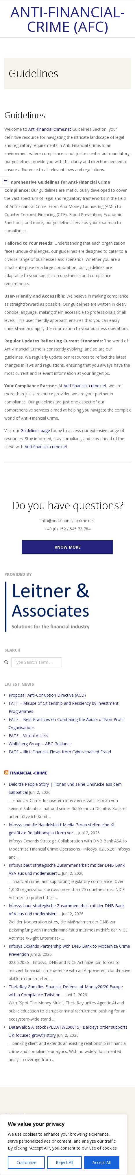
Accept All (102, 1162)
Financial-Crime (28, 773)
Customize (26, 1162)
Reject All (64, 1162)
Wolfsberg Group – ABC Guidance (40, 743)
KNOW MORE (68, 547)
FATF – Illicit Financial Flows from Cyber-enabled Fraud (60, 752)
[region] (63, 1144)
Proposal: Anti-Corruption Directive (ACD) (47, 695)
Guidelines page (35, 430)
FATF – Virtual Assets (28, 735)
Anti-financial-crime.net (49, 129)
